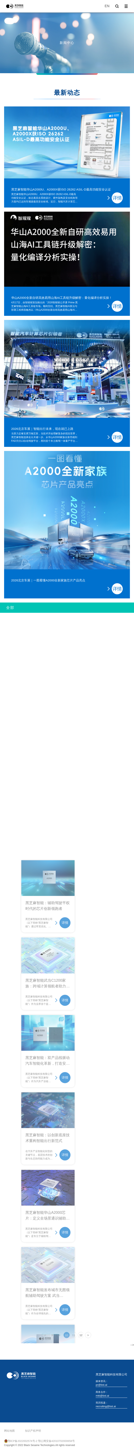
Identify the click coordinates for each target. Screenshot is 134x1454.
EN (107, 6)
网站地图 (9, 1430)
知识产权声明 (33, 1430)
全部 (10, 608)
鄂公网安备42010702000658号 (56, 1441)
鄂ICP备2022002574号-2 (22, 1441)
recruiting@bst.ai (106, 1406)
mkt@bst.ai (102, 1395)
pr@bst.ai (101, 1384)
